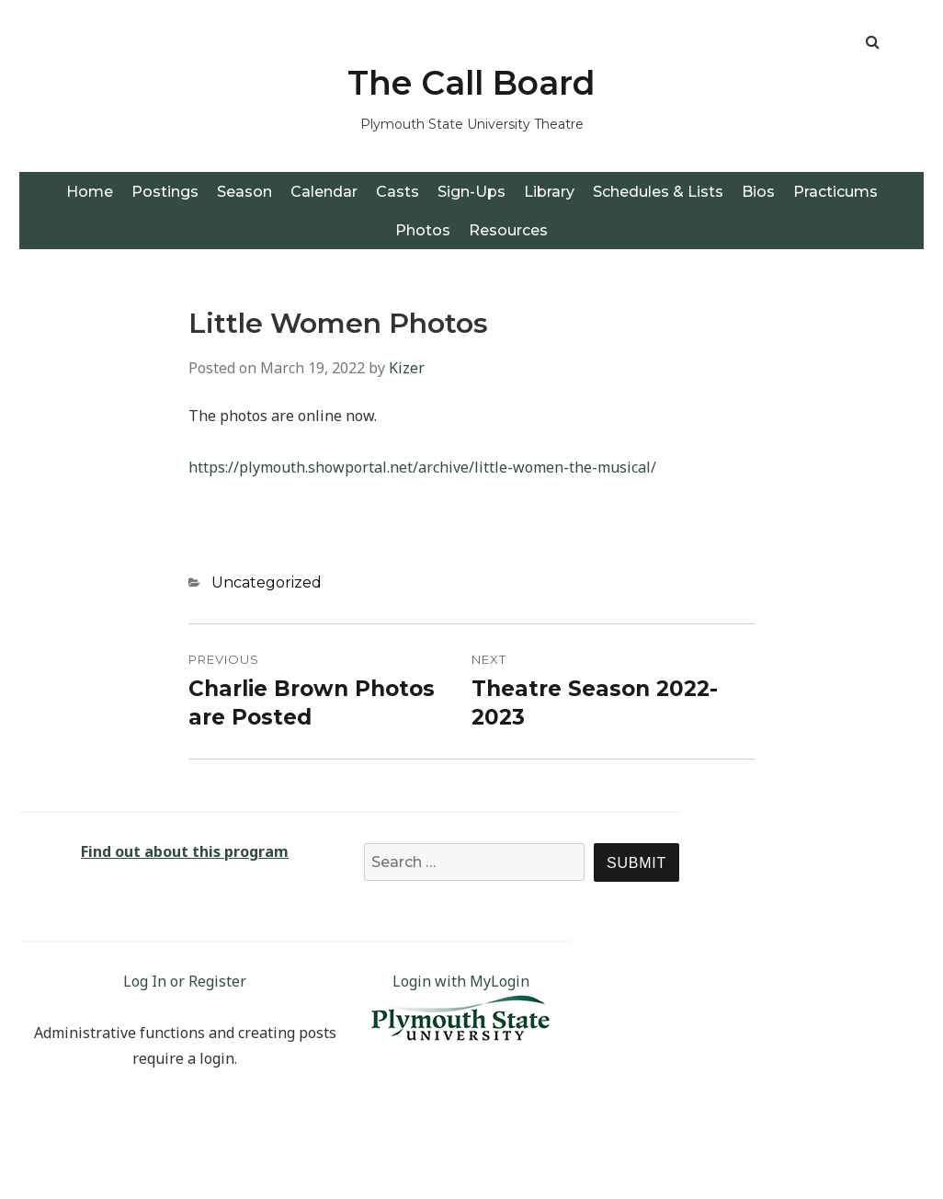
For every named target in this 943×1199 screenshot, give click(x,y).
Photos (422, 230)
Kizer (407, 368)
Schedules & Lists (658, 191)
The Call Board (471, 83)
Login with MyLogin (460, 981)
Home (89, 191)
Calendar (324, 191)
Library (549, 191)
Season (244, 191)
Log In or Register (184, 981)
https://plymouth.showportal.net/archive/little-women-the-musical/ (422, 467)
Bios (758, 191)
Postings (165, 191)
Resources (508, 230)
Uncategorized (266, 582)
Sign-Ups (471, 191)
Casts (397, 191)
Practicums (835, 191)
